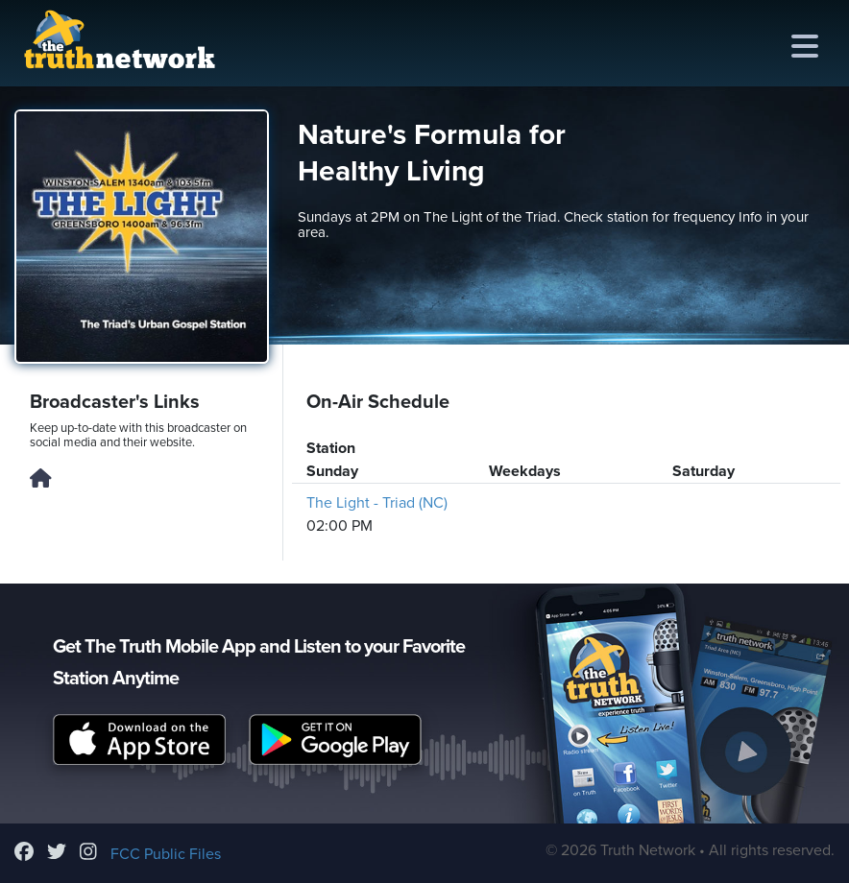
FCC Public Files (165, 854)
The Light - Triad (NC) (377, 503)
